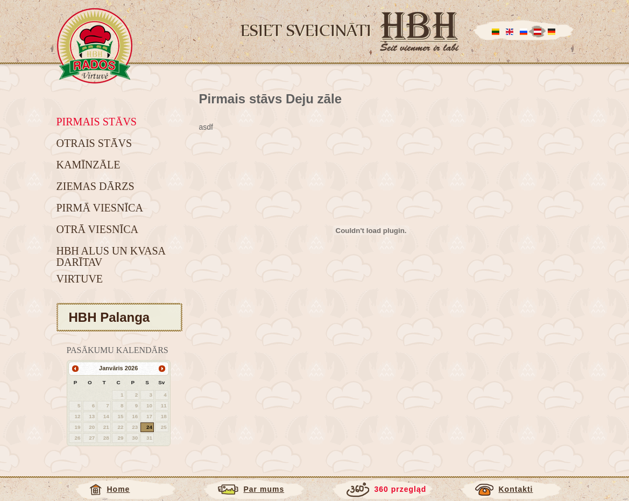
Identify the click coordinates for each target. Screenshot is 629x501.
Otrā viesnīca (97, 229)
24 (149, 427)
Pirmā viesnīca (99, 208)
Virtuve (79, 279)
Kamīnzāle (88, 165)
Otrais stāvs (94, 143)
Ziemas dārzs (95, 186)
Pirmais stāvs (96, 122)
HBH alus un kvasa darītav (110, 256)
